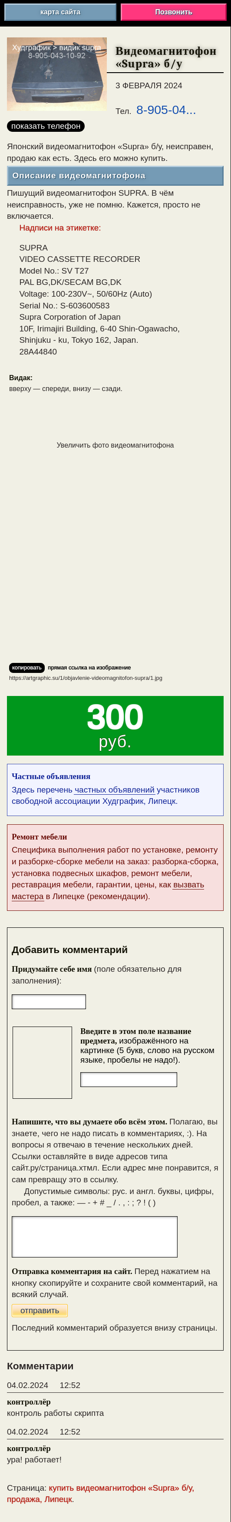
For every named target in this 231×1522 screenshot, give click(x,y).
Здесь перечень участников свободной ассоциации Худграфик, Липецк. (115, 788)
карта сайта (60, 12)
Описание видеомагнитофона (78, 175)
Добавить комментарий (70, 949)
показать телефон (45, 125)
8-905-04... (166, 110)
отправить (39, 1310)
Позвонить (173, 12)
